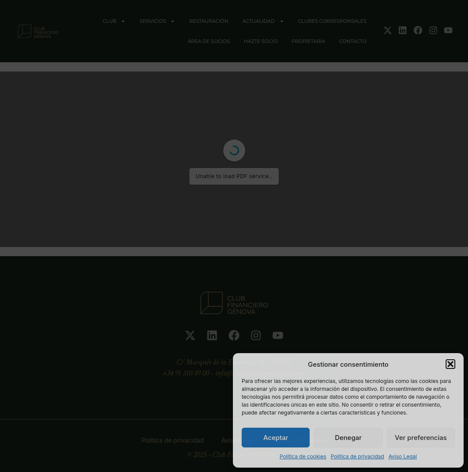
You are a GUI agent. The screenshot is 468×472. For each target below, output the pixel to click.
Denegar (348, 437)
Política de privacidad (357, 456)
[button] (450, 364)
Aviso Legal (403, 456)
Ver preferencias (421, 437)
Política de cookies (303, 456)
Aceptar (275, 437)
